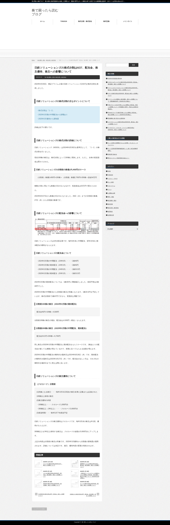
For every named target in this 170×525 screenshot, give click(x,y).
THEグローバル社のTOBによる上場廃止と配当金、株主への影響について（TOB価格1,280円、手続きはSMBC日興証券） (123, 107)
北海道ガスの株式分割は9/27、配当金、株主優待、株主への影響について (83, 495)
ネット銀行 (111, 182)
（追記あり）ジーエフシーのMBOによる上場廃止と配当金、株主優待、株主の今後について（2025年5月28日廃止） (90, 476)
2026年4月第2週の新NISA (115, 78)
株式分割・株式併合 (51, 60)
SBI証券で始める (112, 154)
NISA (109, 171)
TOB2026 (110, 175)
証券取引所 (111, 215)
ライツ (109, 189)
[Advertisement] (85, 42)
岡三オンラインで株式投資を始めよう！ (119, 158)
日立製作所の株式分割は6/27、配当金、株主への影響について (51, 494)
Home (33, 60)
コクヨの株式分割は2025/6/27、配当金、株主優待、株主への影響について (52, 475)
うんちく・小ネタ (112, 178)
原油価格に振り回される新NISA (116, 118)
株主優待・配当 (41, 60)
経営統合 (110, 211)
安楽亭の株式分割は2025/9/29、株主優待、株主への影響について (52, 484)
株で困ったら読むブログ (89, 522)
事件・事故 (111, 196)
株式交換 (110, 204)
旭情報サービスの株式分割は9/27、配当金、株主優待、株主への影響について (89, 465)
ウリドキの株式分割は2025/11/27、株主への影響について (52, 464)
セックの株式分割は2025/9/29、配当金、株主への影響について (89, 484)
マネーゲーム (111, 185)
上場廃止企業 (111, 193)
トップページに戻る (39, 509)
